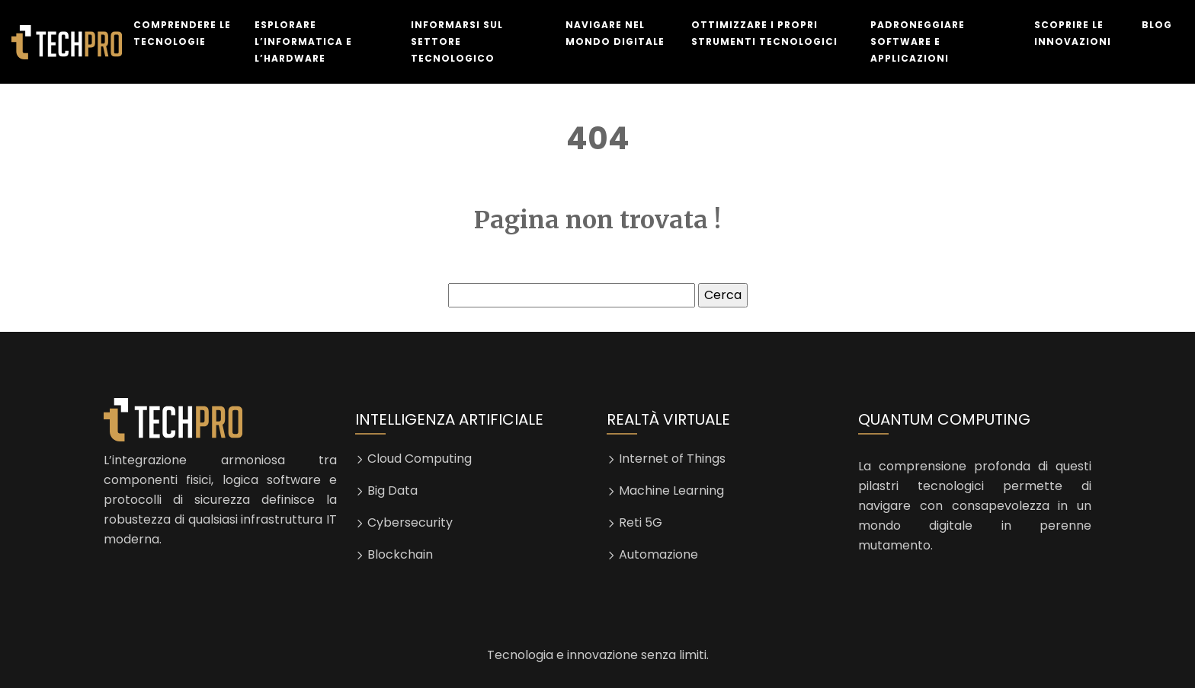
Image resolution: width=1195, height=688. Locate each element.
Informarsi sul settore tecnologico (457, 41)
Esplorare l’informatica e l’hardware (303, 41)
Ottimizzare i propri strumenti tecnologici (764, 33)
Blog (1157, 24)
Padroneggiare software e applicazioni (917, 41)
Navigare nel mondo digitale (615, 33)
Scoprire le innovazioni (1072, 33)
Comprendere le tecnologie (182, 33)
